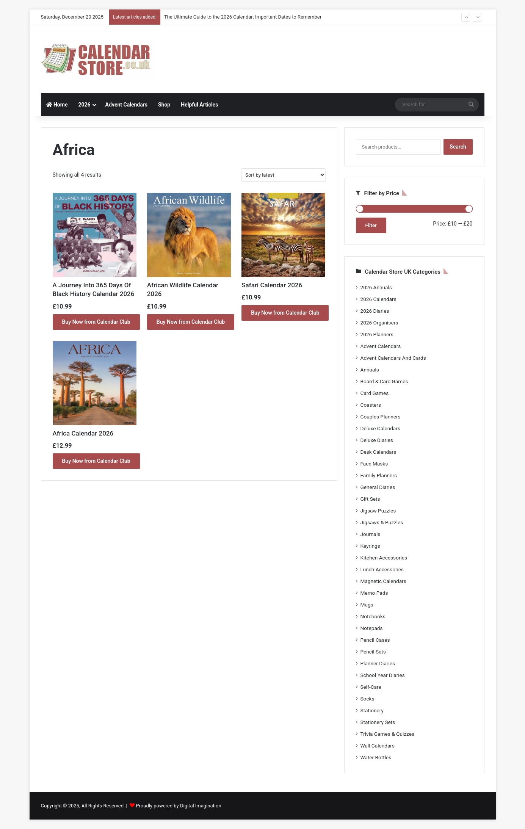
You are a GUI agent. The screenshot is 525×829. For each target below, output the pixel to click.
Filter (371, 225)
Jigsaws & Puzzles (381, 522)
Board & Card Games (384, 381)
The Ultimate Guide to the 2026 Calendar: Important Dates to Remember (242, 17)
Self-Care (370, 687)
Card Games (374, 393)
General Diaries (377, 487)
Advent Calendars (126, 105)
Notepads (371, 628)
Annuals (369, 370)
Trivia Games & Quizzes (387, 734)
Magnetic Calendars (383, 581)
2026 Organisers (379, 323)
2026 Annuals (376, 287)
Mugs (366, 605)
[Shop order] (283, 175)
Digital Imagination (200, 806)
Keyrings (370, 546)
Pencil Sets (373, 652)
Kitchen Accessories (383, 558)
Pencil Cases (375, 640)
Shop (164, 105)
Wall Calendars (377, 746)
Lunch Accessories (382, 569)
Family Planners (378, 475)
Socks (367, 699)
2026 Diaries (374, 311)
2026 (84, 105)
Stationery (372, 710)
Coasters (370, 405)
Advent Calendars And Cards (393, 358)
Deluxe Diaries (376, 440)
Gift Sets (370, 499)
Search (458, 147)
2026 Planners (376, 334)
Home (57, 105)
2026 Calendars (378, 299)
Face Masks (374, 464)
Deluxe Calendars (380, 428)
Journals (370, 534)
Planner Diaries (377, 663)
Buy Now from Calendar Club (96, 322)
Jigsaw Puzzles (378, 511)
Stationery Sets (377, 722)
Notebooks (373, 616)
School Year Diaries (382, 675)
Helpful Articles (199, 105)
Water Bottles (376, 757)
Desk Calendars (378, 452)
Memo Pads (374, 593)
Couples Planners (380, 417)
